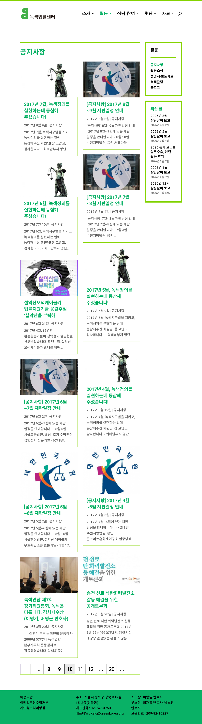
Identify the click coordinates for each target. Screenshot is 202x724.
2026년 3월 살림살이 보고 (160, 109)
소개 (86, 14)
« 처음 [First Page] (25, 662)
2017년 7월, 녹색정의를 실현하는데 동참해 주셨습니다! (47, 102)
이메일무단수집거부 (34, 694)
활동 (103, 14)
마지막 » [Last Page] (135, 662)
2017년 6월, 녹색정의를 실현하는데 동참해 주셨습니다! (47, 201)
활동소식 (157, 62)
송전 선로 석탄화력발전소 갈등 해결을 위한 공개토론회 (111, 591)
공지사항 (55, 117)
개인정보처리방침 (32, 699)
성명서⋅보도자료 (162, 68)
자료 (166, 14)
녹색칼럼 (157, 73)
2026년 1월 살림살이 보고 (160, 161)
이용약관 (26, 688)
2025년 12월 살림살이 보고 (160, 177)
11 (80, 660)
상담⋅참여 (126, 14)
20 (111, 660)
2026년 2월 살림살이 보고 (160, 125)
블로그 (155, 79)
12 (91, 660)
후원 (148, 14)
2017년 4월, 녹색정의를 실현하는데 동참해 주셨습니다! (109, 387)
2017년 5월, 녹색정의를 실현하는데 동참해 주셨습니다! (109, 288)
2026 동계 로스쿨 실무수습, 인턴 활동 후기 (163, 143)
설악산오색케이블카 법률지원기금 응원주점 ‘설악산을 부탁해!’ (45, 300)
